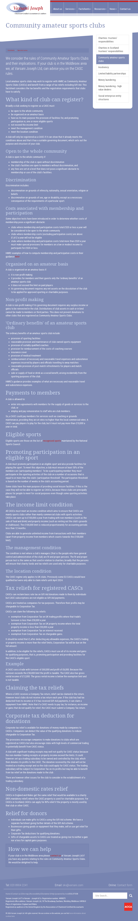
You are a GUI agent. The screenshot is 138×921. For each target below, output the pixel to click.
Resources (100, 9)
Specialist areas (22, 50)
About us (57, 9)
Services (70, 9)
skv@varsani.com (73, 885)
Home (8, 894)
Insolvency (103, 67)
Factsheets (85, 9)
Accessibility (35, 894)
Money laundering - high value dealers (110, 88)
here (17, 256)
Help (52, 894)
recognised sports (52, 440)
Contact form (124, 885)
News (113, 9)
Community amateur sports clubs (111, 59)
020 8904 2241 (19, 885)
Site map (25, 894)
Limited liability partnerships (112, 73)
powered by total (67, 894)
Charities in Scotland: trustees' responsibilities (110, 49)
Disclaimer (45, 894)
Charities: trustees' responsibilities (107, 40)
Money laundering (107, 79)
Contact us (125, 9)
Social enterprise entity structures (109, 97)
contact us (55, 855)
